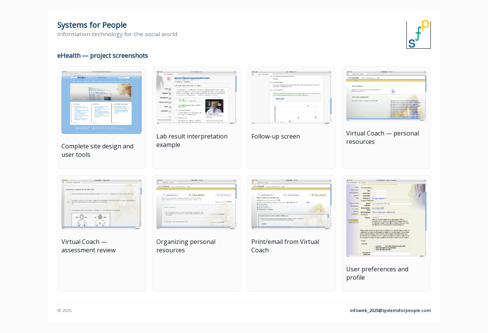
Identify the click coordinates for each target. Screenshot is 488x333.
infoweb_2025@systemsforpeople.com (390, 310)
